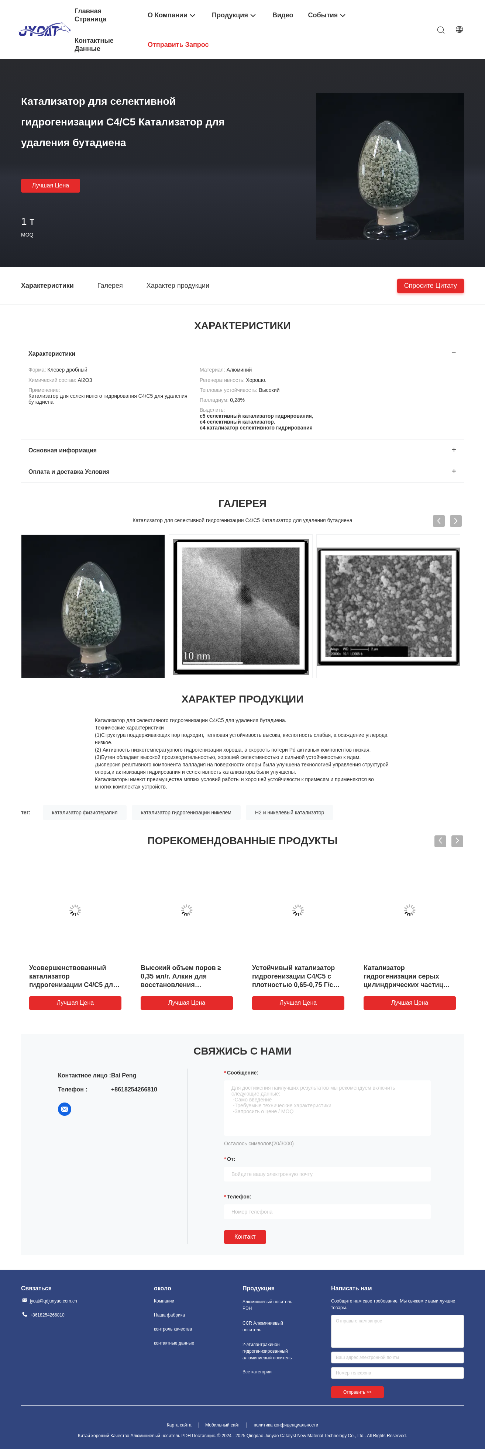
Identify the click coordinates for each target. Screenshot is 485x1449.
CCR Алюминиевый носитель (262, 1326)
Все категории (257, 1371)
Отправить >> (357, 1392)
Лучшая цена (50, 185)
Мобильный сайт (222, 1425)
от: (231, 1159)
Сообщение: (242, 1073)
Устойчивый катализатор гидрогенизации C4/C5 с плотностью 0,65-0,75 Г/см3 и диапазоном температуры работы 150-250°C (298, 984)
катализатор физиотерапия (84, 812)
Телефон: (239, 1197)
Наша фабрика (169, 1315)
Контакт (245, 1237)
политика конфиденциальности (286, 1425)
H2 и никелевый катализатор (289, 812)
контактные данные (174, 1343)
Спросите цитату (430, 285)
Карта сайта (179, 1425)
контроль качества (173, 1329)
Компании (164, 1301)
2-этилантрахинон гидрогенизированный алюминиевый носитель (267, 1351)
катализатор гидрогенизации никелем (186, 812)
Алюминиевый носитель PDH (267, 1305)
